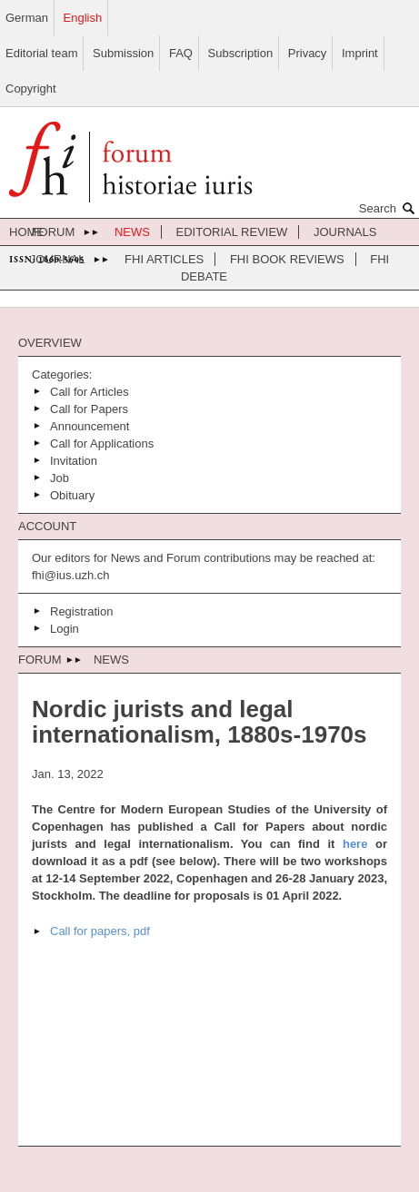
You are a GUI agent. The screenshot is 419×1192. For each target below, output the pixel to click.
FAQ (181, 53)
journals (345, 232)
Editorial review (232, 232)
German (26, 18)
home (27, 232)
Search (389, 208)
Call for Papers (89, 409)
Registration (81, 611)
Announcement (89, 426)
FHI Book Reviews (287, 259)
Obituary (72, 495)
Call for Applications (102, 443)
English (83, 18)
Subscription (241, 53)
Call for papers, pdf (100, 931)
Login (64, 628)
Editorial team (41, 53)
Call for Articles (89, 392)
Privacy (307, 53)
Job (59, 478)
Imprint (360, 53)
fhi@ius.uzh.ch (70, 575)
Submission (123, 53)
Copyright (30, 88)
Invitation (73, 461)
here (355, 844)
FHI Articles (164, 259)
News (132, 232)
